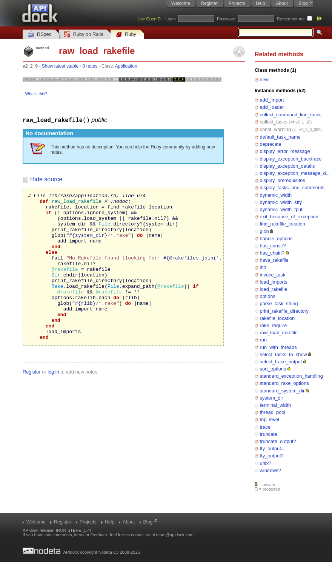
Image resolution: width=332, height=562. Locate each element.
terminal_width (275, 405)
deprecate (270, 144)
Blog (303, 3)
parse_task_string (279, 303)
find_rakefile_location (282, 224)
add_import (272, 100)
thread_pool (273, 412)
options (267, 296)
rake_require (273, 325)
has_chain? (272, 253)
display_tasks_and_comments (292, 187)
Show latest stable (60, 66)
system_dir (271, 398)
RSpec (39, 34)
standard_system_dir (282, 391)
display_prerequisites (282, 180)
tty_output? (272, 456)
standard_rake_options (284, 383)
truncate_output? (278, 441)
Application (126, 66)
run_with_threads (278, 347)
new (264, 79)
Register (209, 3)
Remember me (291, 19)
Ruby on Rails (83, 34)
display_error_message (285, 151)
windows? (270, 470)
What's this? (36, 93)
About (281, 3)
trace (265, 427)
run (263, 340)
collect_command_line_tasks (291, 114)
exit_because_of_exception (289, 216)
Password (226, 19)
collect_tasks (273, 122)
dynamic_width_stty (281, 202)
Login (170, 19)
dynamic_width (276, 195)
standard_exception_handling (291, 376)
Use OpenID (149, 19)
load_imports (273, 282)
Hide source (46, 179)
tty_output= (272, 448)
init (263, 267)
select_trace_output (281, 361)
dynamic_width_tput (281, 209)
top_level (269, 419)
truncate (268, 434)
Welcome (180, 3)
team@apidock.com (175, 535)
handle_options (276, 238)
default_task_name (280, 137)
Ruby (126, 34)
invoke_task (273, 275)
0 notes (90, 66)
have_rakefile (274, 260)
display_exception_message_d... (295, 173)
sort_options (273, 369)
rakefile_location (277, 318)
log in (53, 401)
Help (260, 3)
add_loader (272, 107)
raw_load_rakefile (279, 332)
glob (264, 231)
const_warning (275, 129)
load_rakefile (273, 289)
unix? (266, 463)
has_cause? (273, 246)
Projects (237, 3)
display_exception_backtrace (291, 159)
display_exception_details (287, 166)
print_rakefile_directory (284, 311)
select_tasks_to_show (283, 354)
